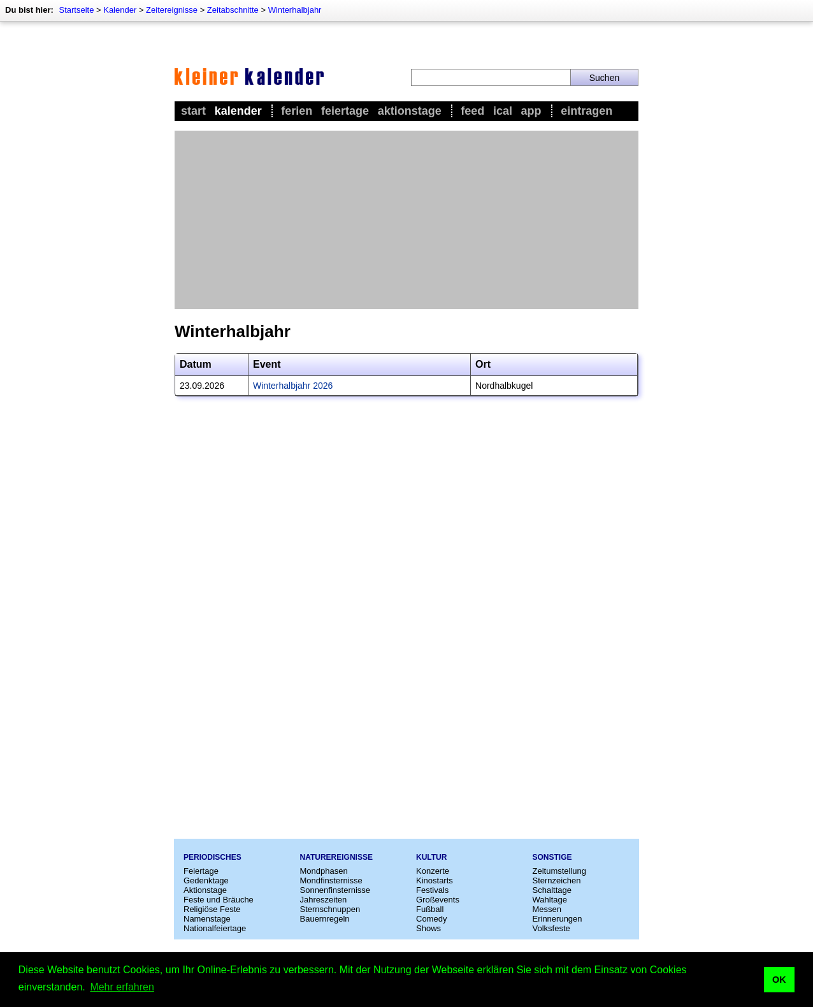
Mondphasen (324, 871)
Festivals (432, 890)
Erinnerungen (557, 919)
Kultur (431, 857)
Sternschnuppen (330, 909)
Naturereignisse (336, 857)
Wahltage (550, 899)
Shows (428, 928)
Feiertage (345, 111)
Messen (547, 909)
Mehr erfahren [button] (122, 987)
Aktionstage (410, 111)
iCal (502, 111)
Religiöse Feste (212, 909)
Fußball (429, 909)
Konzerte (432, 871)
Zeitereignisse (172, 10)
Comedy (431, 919)
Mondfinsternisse (331, 880)
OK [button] (779, 979)
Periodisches (212, 857)
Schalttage (552, 890)
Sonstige (552, 857)
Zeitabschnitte (233, 10)
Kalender (119, 10)
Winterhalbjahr (295, 10)
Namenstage (207, 919)
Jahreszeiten (323, 899)
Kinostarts (434, 880)
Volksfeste (551, 928)
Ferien (296, 111)
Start (193, 111)
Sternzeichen (557, 880)
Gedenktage (206, 880)
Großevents (437, 899)
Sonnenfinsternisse (335, 890)
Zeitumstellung (560, 871)
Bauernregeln (325, 919)
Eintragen (586, 111)
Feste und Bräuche (218, 899)
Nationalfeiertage (214, 928)
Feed (472, 111)
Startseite (76, 10)
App (531, 111)
